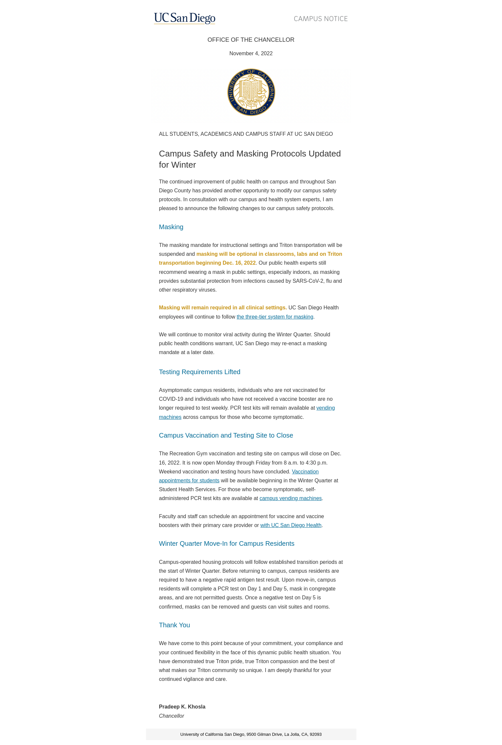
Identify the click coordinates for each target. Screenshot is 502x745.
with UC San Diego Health (291, 525)
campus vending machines (290, 498)
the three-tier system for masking (275, 317)
